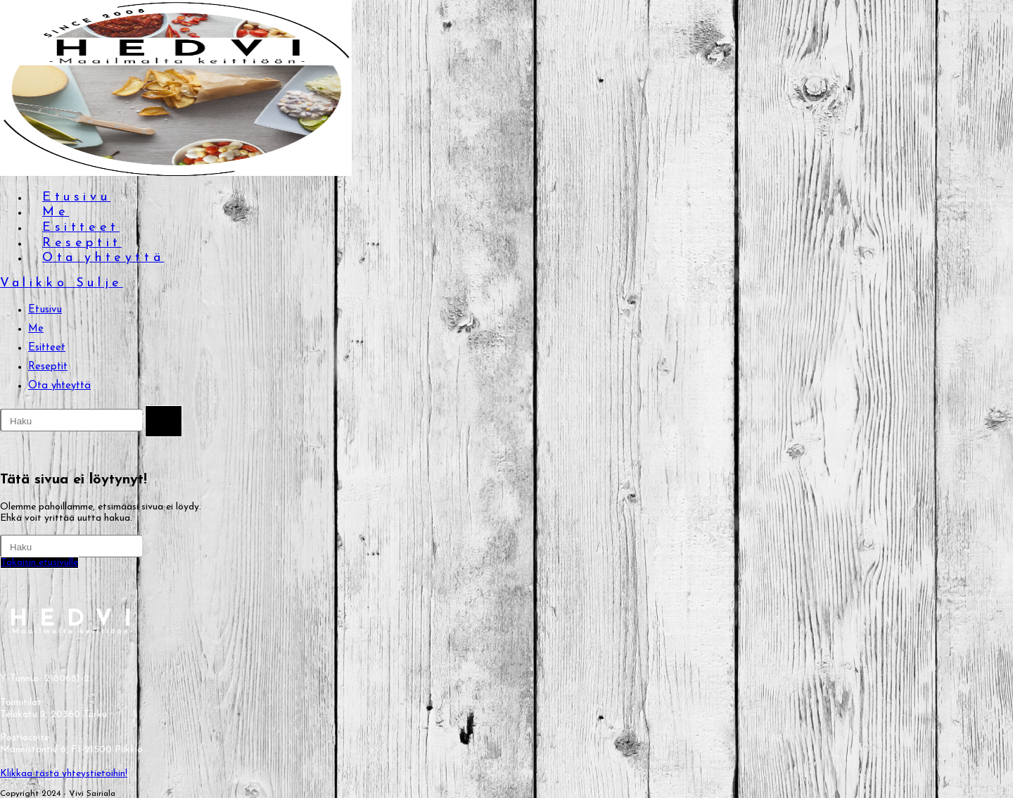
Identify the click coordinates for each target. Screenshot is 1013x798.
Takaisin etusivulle (39, 562)
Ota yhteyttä (59, 386)
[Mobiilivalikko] (61, 283)
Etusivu (45, 310)
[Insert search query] (71, 420)
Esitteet (46, 348)
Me (36, 329)
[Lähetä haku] (163, 421)
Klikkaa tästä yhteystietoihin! (63, 773)
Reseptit (48, 367)
